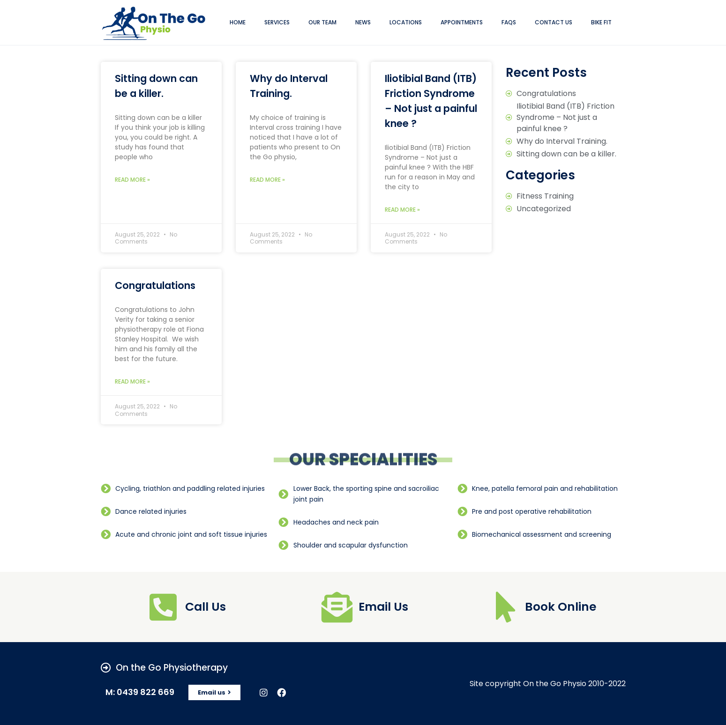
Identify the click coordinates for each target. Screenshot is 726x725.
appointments (462, 22)
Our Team (322, 22)
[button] (214, 692)
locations (405, 22)
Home (238, 22)
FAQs (508, 22)
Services (277, 22)
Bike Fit (601, 22)
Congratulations (155, 285)
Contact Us (553, 22)
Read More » (132, 180)
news (363, 22)
